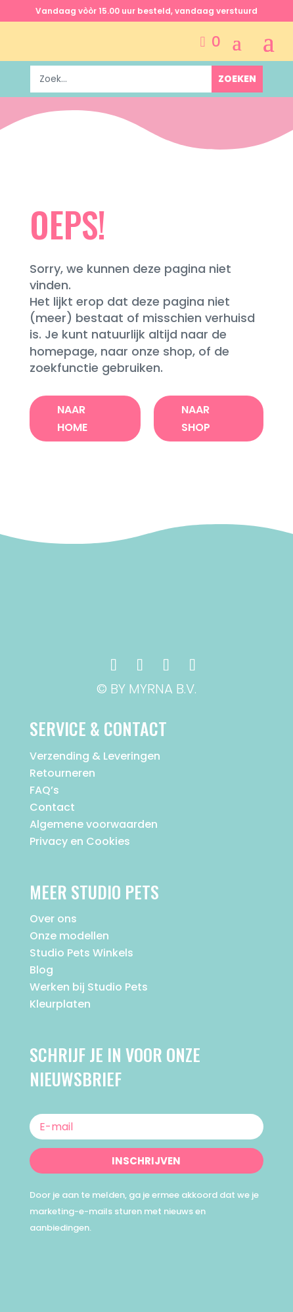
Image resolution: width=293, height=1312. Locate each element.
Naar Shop (195, 418)
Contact (52, 807)
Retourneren (62, 773)
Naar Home (72, 418)
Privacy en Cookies (80, 841)
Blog (41, 969)
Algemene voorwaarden (94, 824)
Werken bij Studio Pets (89, 986)
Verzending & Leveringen (95, 756)
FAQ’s (44, 790)
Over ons (53, 918)
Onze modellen (69, 935)
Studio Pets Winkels (81, 952)
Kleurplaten (60, 1004)
